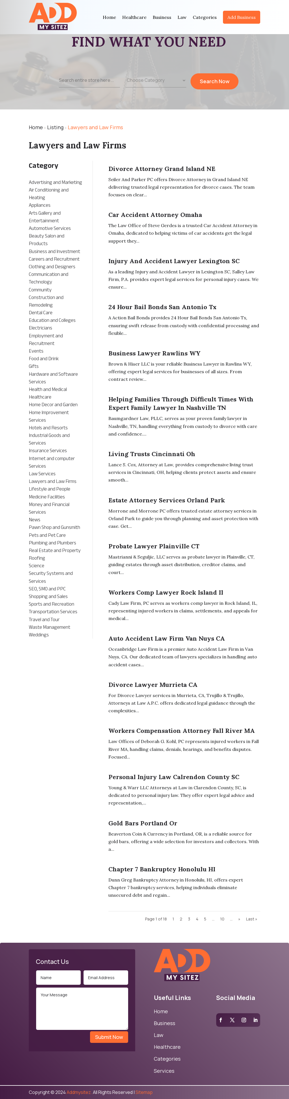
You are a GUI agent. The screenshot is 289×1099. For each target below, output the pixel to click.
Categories (205, 17)
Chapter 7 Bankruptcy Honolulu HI (161, 869)
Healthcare (134, 17)
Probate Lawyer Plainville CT (153, 546)
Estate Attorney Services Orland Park (166, 500)
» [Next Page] (239, 919)
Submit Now (109, 1037)
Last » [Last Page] (251, 919)
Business (162, 17)
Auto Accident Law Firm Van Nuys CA (166, 638)
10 (222, 919)
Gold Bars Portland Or (142, 823)
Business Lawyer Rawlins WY (154, 353)
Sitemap (144, 1092)
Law (182, 17)
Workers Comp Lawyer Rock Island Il (165, 592)
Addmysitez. (79, 1092)
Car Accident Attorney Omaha (155, 215)
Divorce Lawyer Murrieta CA (153, 685)
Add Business (241, 17)
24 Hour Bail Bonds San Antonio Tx (162, 307)
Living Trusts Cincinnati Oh (151, 454)
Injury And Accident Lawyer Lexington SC (174, 261)
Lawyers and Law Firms (95, 127)
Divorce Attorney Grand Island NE (161, 169)
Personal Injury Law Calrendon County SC (173, 777)
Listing (55, 127)
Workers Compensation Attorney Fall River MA (181, 731)
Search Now (214, 85)
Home (109, 17)
